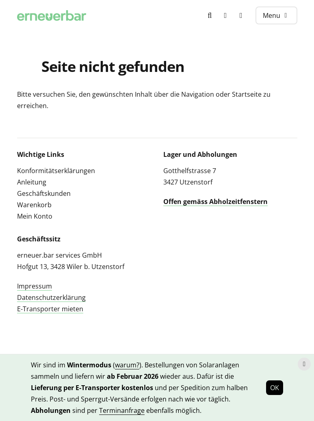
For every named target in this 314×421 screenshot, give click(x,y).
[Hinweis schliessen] (304, 364)
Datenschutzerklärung (51, 297)
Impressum (34, 286)
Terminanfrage (122, 410)
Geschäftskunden (44, 193)
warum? (127, 364)
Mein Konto (34, 216)
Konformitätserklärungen (56, 170)
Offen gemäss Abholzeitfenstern (215, 201)
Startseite (247, 94)
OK (274, 387)
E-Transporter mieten (50, 308)
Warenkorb (34, 204)
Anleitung (31, 182)
